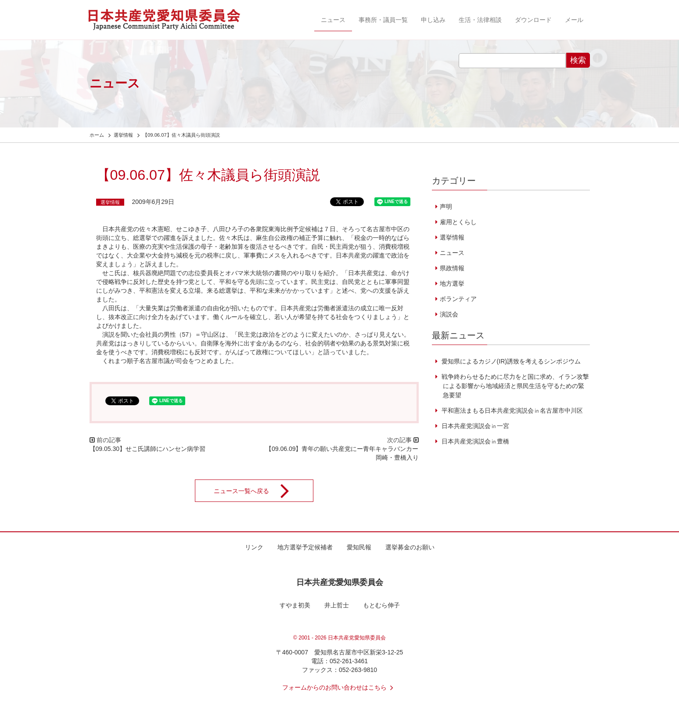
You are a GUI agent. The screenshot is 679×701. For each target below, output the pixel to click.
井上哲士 (336, 605)
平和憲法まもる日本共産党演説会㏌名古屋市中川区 (511, 410)
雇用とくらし (458, 221)
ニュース (333, 19)
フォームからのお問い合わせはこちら (339, 687)
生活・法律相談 (480, 19)
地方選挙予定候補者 (305, 547)
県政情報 (452, 268)
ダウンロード (533, 19)
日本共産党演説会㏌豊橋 (474, 441)
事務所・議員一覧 (383, 19)
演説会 (449, 314)
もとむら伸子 (381, 605)
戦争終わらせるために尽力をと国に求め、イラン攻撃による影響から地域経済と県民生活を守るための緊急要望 (514, 386)
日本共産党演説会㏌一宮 (474, 425)
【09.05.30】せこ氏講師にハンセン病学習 (148, 448)
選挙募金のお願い (410, 547)
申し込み (433, 19)
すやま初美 (295, 605)
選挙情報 (110, 202)
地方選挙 (452, 283)
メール (574, 19)
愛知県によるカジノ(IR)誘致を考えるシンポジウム (510, 361)
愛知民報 (359, 547)
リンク (254, 547)
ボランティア (458, 298)
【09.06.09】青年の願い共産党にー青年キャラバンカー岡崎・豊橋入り (342, 453)
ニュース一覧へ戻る (257, 490)
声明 (446, 206)
